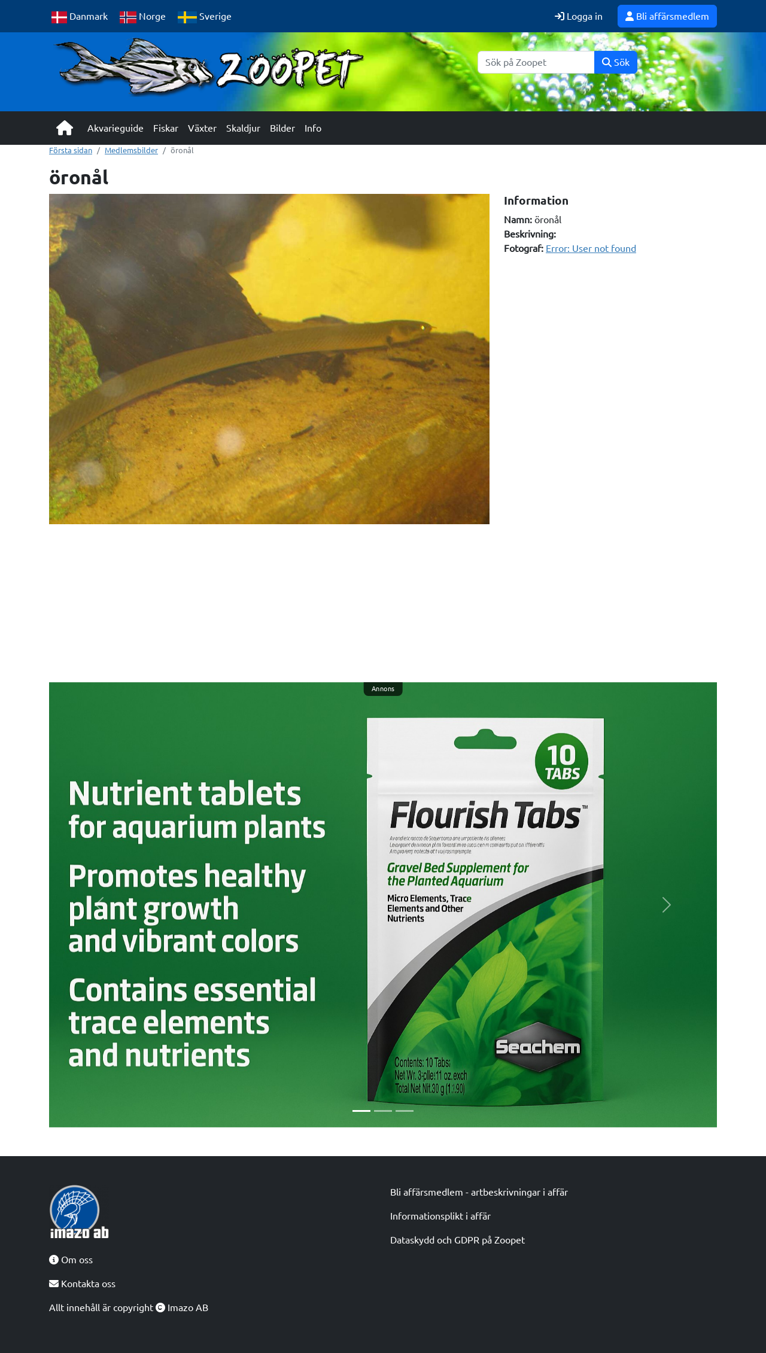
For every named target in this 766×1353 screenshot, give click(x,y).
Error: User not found (591, 248)
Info (313, 128)
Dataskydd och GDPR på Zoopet (457, 1240)
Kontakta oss (82, 1283)
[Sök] (536, 62)
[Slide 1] (361, 1111)
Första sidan (70, 150)
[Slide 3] (405, 1111)
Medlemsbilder (131, 150)
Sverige (205, 17)
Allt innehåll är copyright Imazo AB (128, 1307)
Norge (143, 17)
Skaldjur (243, 128)
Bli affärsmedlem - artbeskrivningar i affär (479, 1192)
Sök (616, 62)
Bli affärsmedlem (667, 16)
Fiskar (165, 128)
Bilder (282, 128)
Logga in (579, 16)
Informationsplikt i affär (440, 1216)
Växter (202, 128)
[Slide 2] (383, 1111)
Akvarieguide (115, 128)
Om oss (71, 1259)
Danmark (79, 17)
